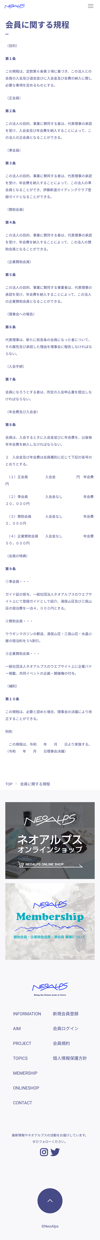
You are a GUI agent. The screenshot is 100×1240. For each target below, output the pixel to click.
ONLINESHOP (26, 1088)
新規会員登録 (65, 1013)
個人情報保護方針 (70, 1058)
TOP (8, 784)
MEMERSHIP (25, 1073)
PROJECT (22, 1043)
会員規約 (61, 1043)
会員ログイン (65, 1028)
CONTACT (22, 1102)
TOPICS (20, 1058)
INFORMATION (27, 1013)
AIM (17, 1028)
